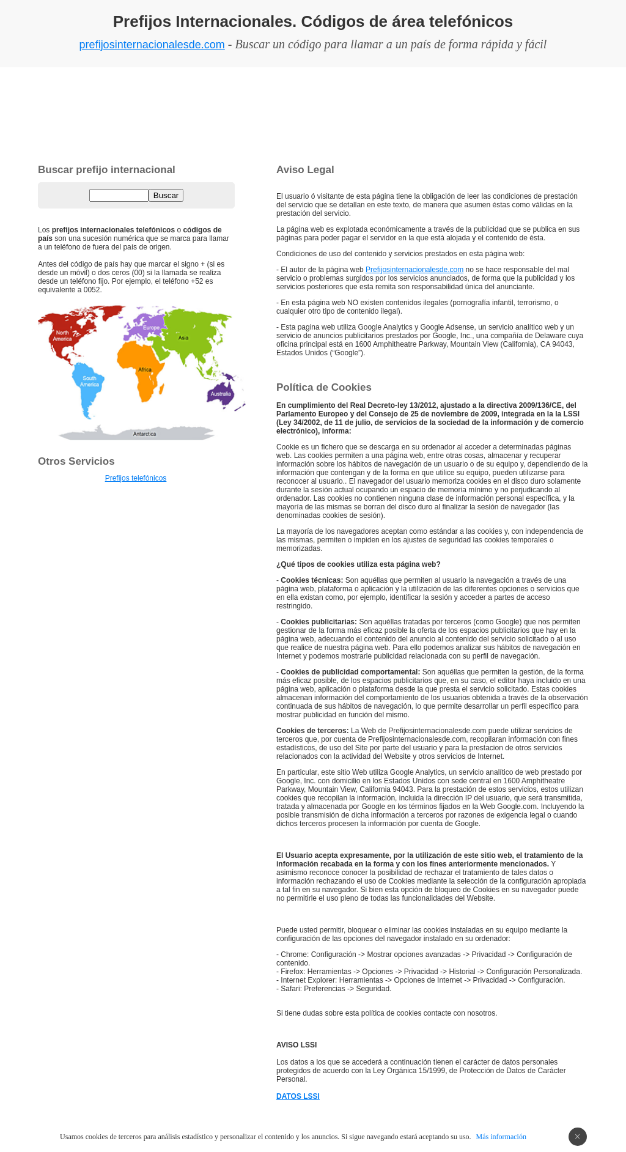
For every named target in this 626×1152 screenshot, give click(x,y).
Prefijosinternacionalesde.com (414, 269)
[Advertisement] (313, 113)
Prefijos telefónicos (136, 478)
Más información (501, 1136)
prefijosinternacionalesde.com (152, 45)
